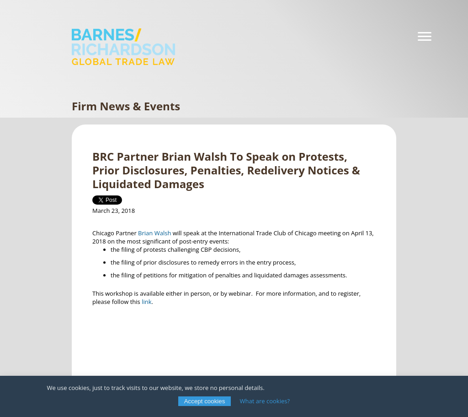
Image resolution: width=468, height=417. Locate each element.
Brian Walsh (154, 233)
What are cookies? (265, 401)
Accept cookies (204, 401)
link (146, 302)
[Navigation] (424, 36)
